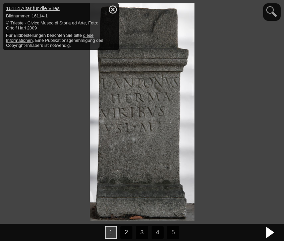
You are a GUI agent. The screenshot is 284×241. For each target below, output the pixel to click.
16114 (33, 8)
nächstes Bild (270, 232)
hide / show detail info (113, 9)
